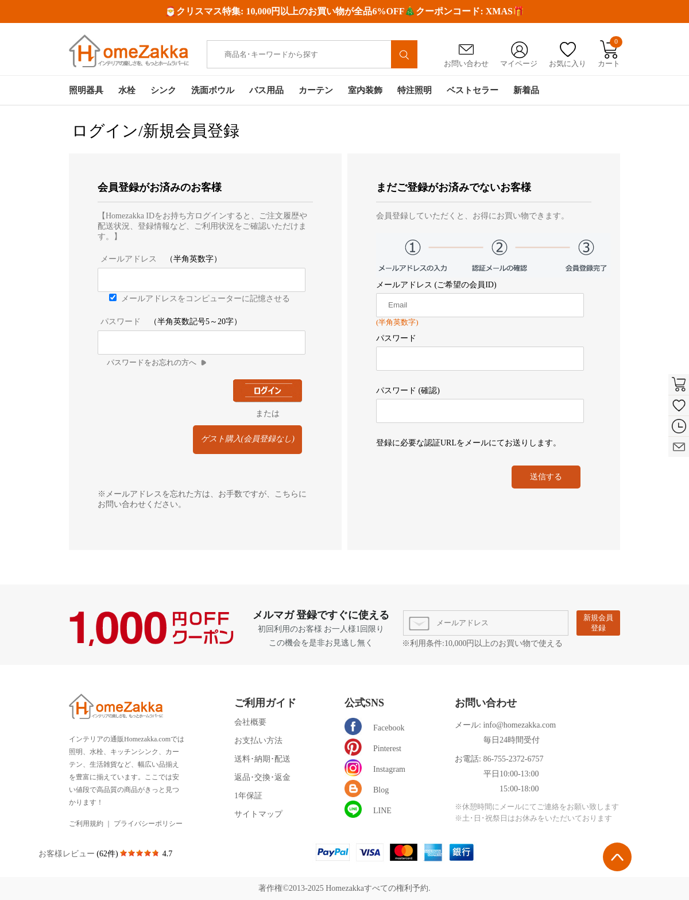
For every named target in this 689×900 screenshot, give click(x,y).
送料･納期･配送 (262, 759)
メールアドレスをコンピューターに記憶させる (205, 298)
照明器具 (86, 90)
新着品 (526, 90)
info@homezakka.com (519, 725)
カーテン (316, 90)
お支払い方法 (258, 740)
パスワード (120, 321)
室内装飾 (365, 90)
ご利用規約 (86, 824)
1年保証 (248, 795)
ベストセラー (472, 90)
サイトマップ (258, 814)
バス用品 (266, 90)
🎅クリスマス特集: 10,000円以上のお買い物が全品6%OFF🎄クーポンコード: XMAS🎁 (344, 11)
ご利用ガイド (265, 703)
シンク (163, 90)
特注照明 (414, 90)
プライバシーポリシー (148, 824)
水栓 (127, 90)
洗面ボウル (212, 90)
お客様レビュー (67, 853)
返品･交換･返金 (262, 777)
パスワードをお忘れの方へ (151, 362)
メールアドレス (128, 259)
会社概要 (250, 722)
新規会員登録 (598, 622)
